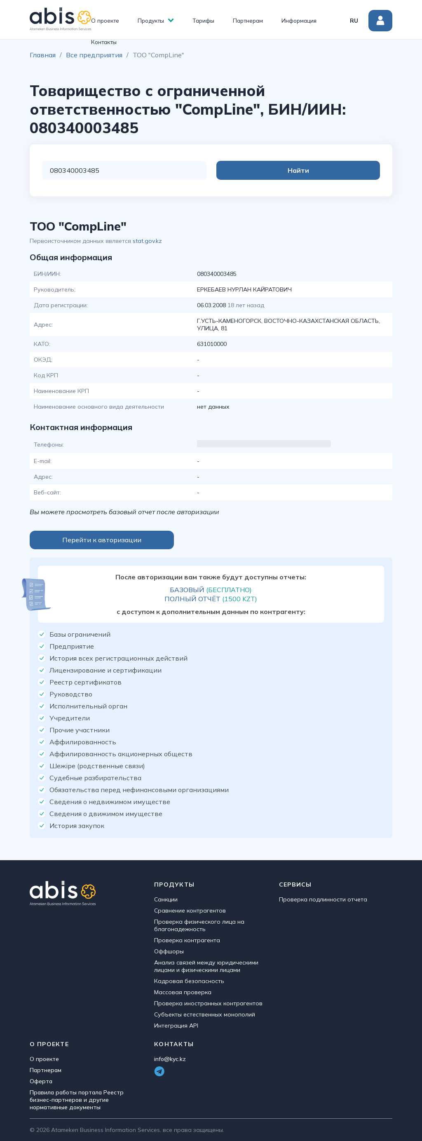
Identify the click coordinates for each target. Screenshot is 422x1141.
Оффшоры (169, 951)
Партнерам (248, 20)
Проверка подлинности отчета (323, 899)
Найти (347, 170)
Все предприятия (94, 55)
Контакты (104, 41)
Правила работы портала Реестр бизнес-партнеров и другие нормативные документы (77, 1100)
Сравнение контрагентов (190, 910)
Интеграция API (176, 1025)
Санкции (166, 899)
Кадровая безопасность (189, 981)
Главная (43, 55)
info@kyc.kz (170, 1059)
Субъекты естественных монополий (204, 1014)
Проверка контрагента (187, 940)
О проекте (105, 20)
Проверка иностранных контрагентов (208, 1003)
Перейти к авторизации (101, 540)
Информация (298, 20)
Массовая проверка (182, 992)
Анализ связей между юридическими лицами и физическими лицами (206, 966)
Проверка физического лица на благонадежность (199, 925)
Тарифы (203, 20)
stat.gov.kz (147, 241)
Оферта (41, 1081)
